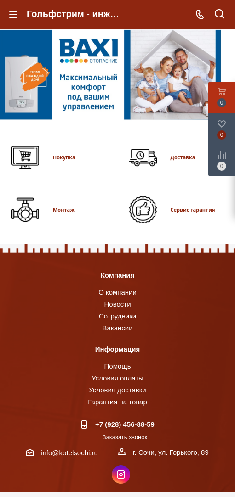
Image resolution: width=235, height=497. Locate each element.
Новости (117, 304)
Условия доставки (117, 390)
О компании (117, 292)
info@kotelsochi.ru (69, 453)
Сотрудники (117, 316)
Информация (117, 349)
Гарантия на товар (117, 402)
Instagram (121, 474)
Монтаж (64, 209)
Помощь (117, 366)
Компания (118, 275)
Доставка (183, 157)
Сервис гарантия (193, 209)
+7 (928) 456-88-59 (125, 424)
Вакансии (117, 328)
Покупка (64, 157)
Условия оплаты (117, 378)
